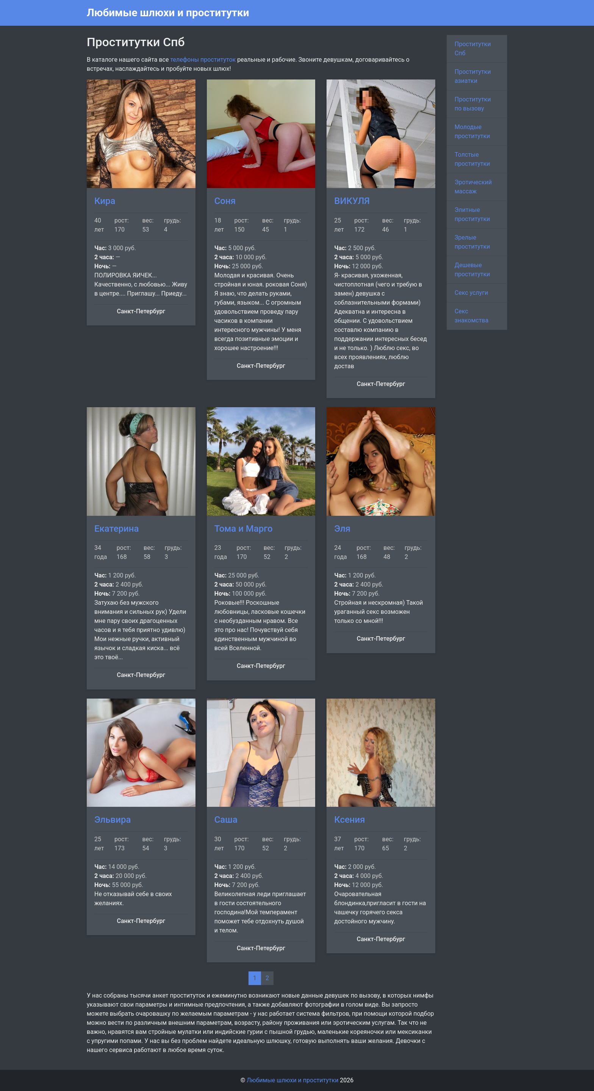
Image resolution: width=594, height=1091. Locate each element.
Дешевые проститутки (472, 269)
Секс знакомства (471, 316)
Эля (342, 528)
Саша (226, 819)
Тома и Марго (243, 528)
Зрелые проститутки (472, 242)
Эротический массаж (473, 187)
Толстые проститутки (472, 159)
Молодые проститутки (472, 131)
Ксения (349, 819)
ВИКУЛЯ (352, 201)
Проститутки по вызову (473, 104)
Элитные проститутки (472, 214)
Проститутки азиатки (473, 76)
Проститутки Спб (473, 48)
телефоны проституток (203, 59)
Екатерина (116, 528)
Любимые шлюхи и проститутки (168, 12)
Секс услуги (471, 292)
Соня (225, 201)
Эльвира (112, 819)
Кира (104, 201)
